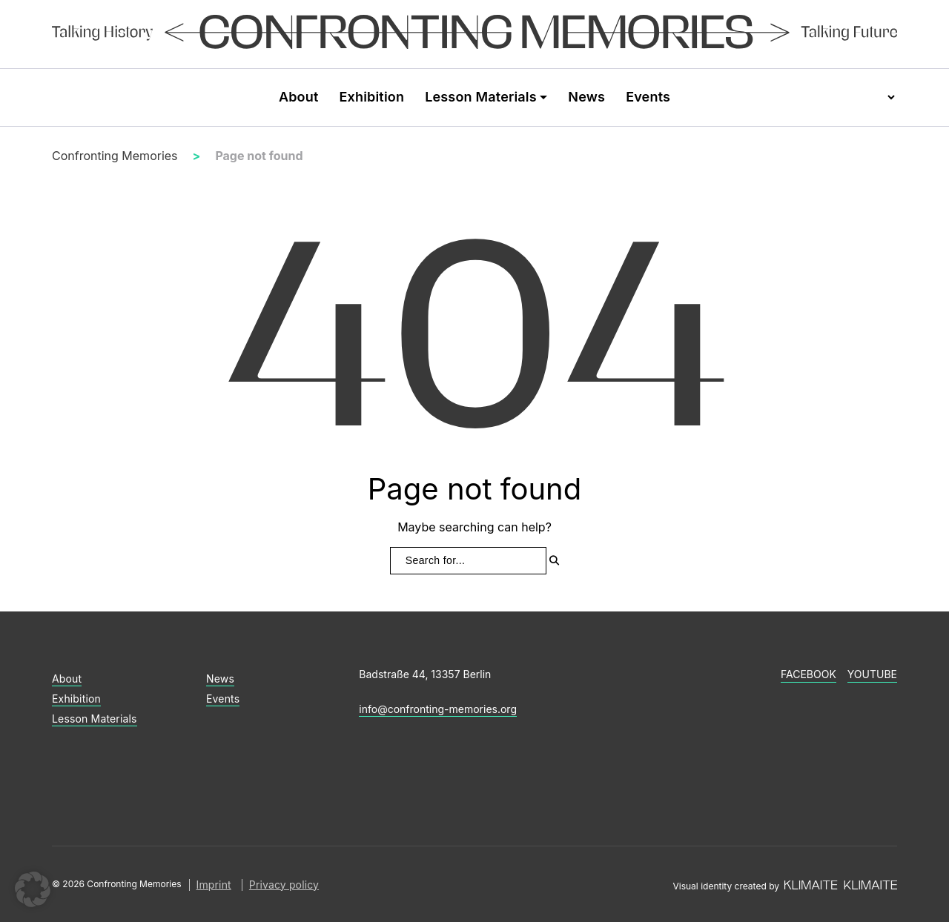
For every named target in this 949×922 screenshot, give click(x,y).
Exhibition (371, 97)
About (299, 97)
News (586, 97)
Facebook (808, 674)
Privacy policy (284, 885)
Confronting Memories (115, 155)
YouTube (872, 674)
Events (648, 97)
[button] (32, 889)
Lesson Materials (481, 97)
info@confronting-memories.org (438, 709)
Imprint (213, 885)
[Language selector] (876, 97)
